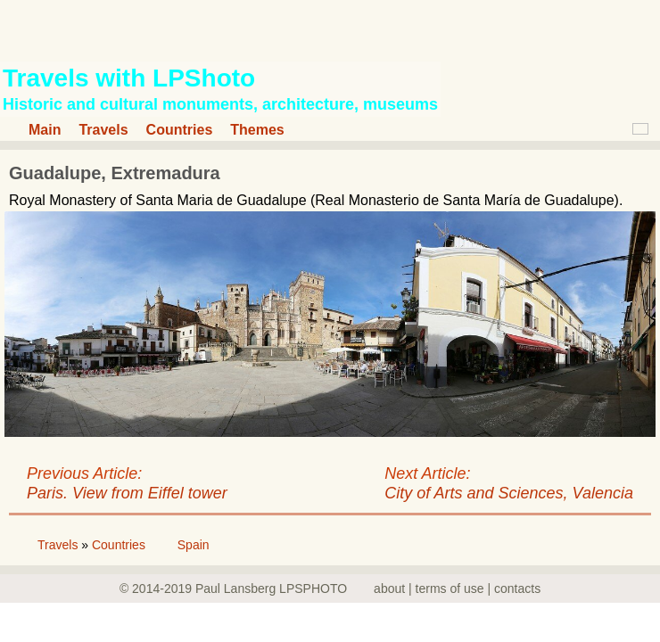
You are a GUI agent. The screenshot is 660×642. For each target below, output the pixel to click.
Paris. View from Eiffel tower (127, 493)
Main (45, 129)
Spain (193, 545)
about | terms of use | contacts (457, 588)
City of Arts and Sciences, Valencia (508, 493)
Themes (257, 129)
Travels (103, 129)
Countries (179, 129)
